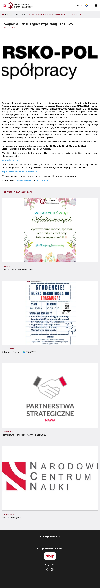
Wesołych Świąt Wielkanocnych (17, 269)
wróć (5, 14)
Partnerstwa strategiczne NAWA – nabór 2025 (24, 434)
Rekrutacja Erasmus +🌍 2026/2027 (19, 352)
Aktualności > (21, 14)
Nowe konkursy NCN (12, 517)
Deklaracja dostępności (50, 536)
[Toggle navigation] (95, 6)
